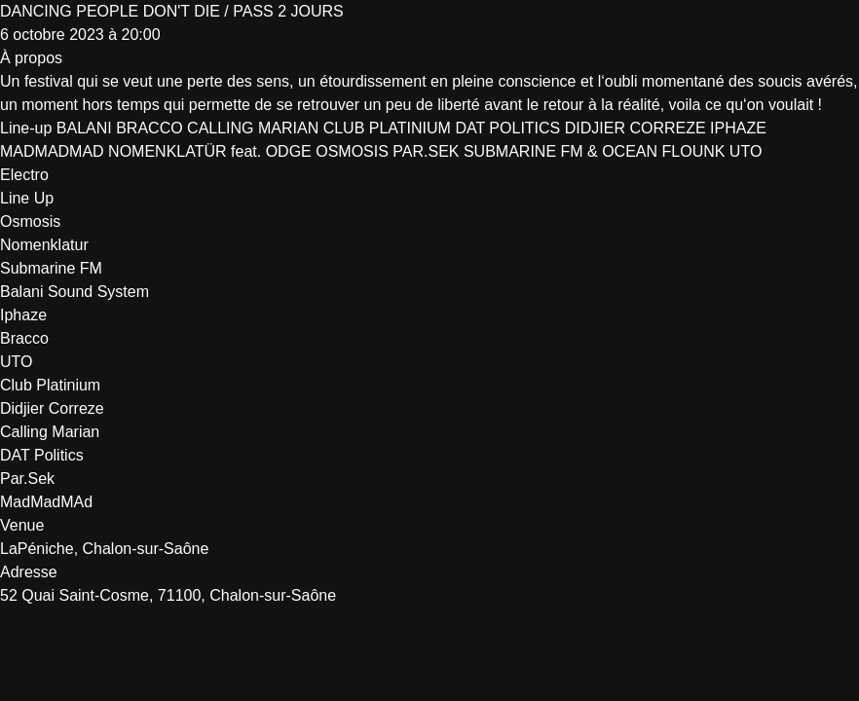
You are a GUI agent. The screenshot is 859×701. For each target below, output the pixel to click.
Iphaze (23, 315)
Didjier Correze (52, 408)
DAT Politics (42, 455)
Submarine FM (51, 268)
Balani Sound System (74, 291)
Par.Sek (27, 478)
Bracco (24, 338)
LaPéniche (37, 548)
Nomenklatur (44, 245)
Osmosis (30, 221)
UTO (16, 361)
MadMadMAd (46, 502)
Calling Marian (49, 432)
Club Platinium (50, 385)
